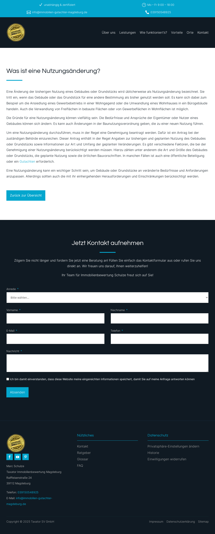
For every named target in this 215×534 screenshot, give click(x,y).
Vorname (12, 310)
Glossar (82, 459)
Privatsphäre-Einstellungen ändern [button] (173, 446)
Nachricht (12, 351)
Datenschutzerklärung (180, 521)
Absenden (17, 392)
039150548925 (161, 12)
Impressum (156, 521)
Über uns (108, 32)
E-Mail (10, 330)
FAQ (80, 465)
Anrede (11, 289)
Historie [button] (153, 453)
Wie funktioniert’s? (153, 32)
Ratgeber (84, 453)
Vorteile (177, 32)
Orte (190, 32)
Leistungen (127, 32)
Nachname (118, 310)
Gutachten (27, 161)
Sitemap (203, 521)
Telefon (115, 330)
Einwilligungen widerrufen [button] (167, 459)
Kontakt (203, 32)
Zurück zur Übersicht (26, 195)
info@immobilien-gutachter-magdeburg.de (59, 12)
